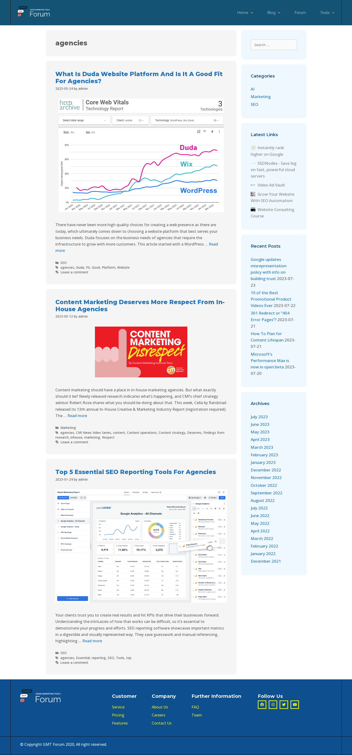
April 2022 (260, 531)
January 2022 (263, 553)
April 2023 (260, 439)
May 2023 (260, 432)
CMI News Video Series (93, 432)
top (128, 658)
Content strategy (172, 432)
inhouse (76, 437)
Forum (300, 12)
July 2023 (259, 416)
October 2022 (264, 485)
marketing (92, 437)
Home (245, 12)
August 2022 (263, 500)
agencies (67, 267)
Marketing (68, 427)
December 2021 (266, 561)
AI (252, 89)
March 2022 (262, 538)
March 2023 (262, 447)
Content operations (142, 432)
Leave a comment (74, 272)
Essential (83, 658)
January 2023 (263, 462)
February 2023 (264, 454)
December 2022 (266, 470)
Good (96, 267)
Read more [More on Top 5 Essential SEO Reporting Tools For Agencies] (92, 640)
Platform (108, 267)
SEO (63, 262)
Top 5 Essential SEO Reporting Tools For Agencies (135, 471)
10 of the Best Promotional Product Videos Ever (271, 299)
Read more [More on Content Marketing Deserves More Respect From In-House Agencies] (77, 415)
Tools (327, 12)
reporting (99, 658)
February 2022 (264, 546)
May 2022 (260, 523)
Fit (88, 267)
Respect (108, 437)
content (119, 432)
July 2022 (259, 508)
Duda (80, 267)
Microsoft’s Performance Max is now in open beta (270, 360)
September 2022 (266, 493)
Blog (273, 12)
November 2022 (266, 477)
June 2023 (260, 424)
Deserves (194, 432)
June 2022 (260, 515)
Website (123, 267)
